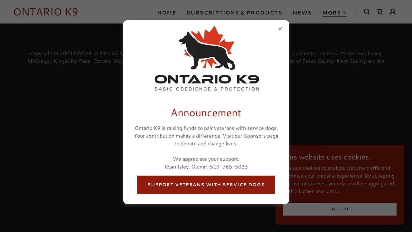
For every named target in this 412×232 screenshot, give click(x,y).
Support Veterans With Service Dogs (206, 184)
